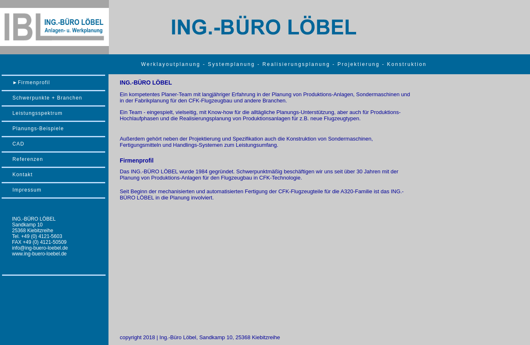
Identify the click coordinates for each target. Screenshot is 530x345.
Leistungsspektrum (37, 113)
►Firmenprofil (31, 82)
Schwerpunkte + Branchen (47, 98)
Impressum (26, 190)
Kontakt (22, 174)
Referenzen (27, 159)
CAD (18, 144)
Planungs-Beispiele (38, 128)
